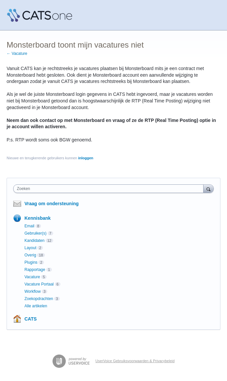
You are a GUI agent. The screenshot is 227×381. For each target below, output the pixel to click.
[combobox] (110, 188)
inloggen (85, 158)
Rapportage (34, 269)
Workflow (32, 291)
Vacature (32, 277)
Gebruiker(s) (35, 233)
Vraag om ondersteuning (51, 203)
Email (29, 226)
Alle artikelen (35, 306)
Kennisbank (37, 218)
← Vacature (17, 53)
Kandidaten (34, 240)
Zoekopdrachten (38, 298)
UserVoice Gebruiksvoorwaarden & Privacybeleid (135, 361)
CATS (30, 319)
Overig (30, 255)
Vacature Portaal (39, 284)
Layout (30, 248)
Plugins (30, 262)
